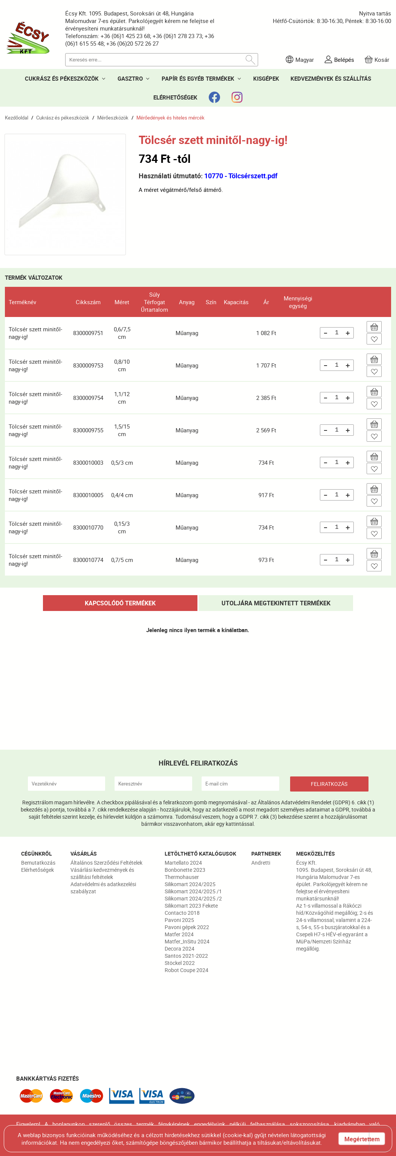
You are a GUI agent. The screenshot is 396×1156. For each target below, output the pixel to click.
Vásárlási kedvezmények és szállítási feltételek (102, 873)
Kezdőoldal (16, 117)
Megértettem (362, 1139)
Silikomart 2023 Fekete (191, 905)
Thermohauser (182, 876)
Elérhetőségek (37, 869)
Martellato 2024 (183, 862)
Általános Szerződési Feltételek (106, 862)
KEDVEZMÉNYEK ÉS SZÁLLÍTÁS (331, 78)
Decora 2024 (179, 948)
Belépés (344, 59)
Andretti (260, 862)
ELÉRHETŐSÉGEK (175, 97)
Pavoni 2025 (179, 919)
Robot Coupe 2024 (186, 970)
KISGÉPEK (266, 78)
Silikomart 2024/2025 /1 (193, 891)
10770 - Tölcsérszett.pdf (240, 175)
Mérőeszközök (112, 117)
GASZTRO (130, 78)
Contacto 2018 (182, 912)
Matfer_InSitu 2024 (187, 941)
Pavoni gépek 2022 (187, 927)
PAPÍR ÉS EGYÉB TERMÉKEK (198, 78)
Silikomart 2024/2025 (190, 884)
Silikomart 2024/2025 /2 (193, 898)
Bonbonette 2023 (185, 869)
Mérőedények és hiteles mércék (170, 117)
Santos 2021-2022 (186, 955)
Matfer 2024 (179, 934)
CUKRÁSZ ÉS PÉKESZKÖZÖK (62, 78)
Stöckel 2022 (180, 962)
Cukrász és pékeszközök (62, 117)
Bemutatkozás (38, 862)
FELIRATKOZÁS (329, 783)
